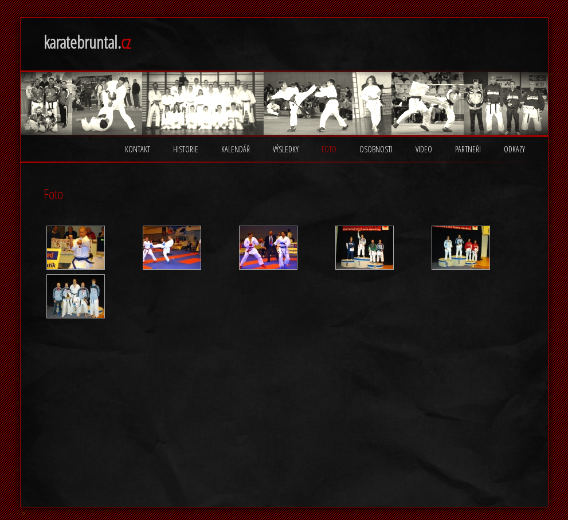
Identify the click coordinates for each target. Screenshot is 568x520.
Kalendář (235, 149)
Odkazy (514, 149)
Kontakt (137, 149)
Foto (329, 149)
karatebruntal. (87, 42)
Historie (185, 149)
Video (424, 149)
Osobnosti (376, 149)
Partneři (468, 149)
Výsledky (286, 149)
